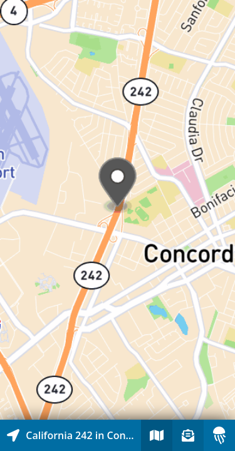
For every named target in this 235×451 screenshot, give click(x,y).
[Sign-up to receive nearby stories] (188, 435)
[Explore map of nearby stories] (117, 210)
